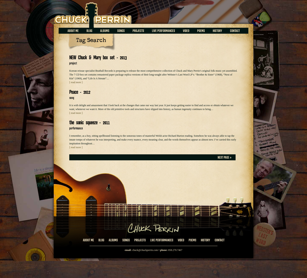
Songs (121, 31)
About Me (73, 31)
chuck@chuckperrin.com (145, 250)
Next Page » (224, 157)
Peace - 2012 (79, 91)
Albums (104, 31)
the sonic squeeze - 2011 (89, 122)
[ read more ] (76, 82)
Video (186, 31)
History (217, 31)
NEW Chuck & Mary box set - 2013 (98, 57)
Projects (138, 31)
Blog (89, 31)
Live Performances (163, 31)
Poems (201, 31)
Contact (235, 31)
